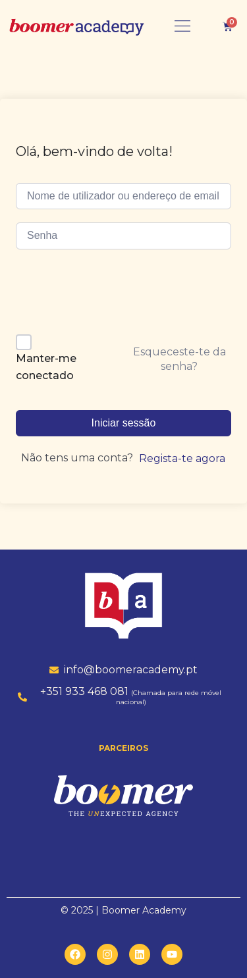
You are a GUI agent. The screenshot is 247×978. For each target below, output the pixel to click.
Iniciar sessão (124, 422)
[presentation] (106, 296)
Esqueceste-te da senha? (179, 359)
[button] (182, 26)
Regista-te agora (182, 458)
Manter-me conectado (46, 367)
